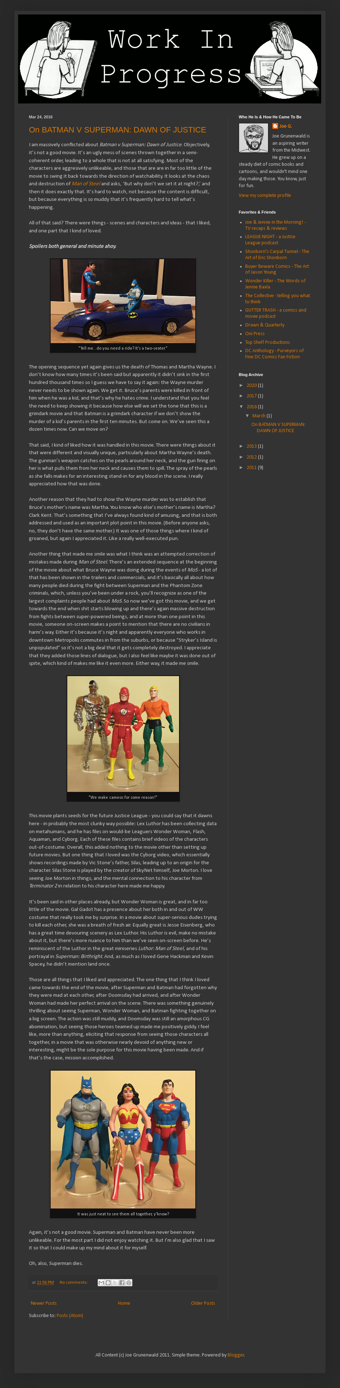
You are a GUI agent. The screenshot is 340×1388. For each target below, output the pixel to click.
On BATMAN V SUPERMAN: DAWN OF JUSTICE (117, 129)
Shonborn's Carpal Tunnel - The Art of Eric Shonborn (277, 255)
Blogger (236, 1355)
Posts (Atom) (70, 1316)
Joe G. (286, 126)
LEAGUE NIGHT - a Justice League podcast (270, 240)
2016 (252, 407)
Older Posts (203, 1303)
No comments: (74, 1283)
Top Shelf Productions (267, 342)
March (259, 416)
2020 (252, 385)
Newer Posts (44, 1303)
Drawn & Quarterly (264, 325)
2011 (252, 468)
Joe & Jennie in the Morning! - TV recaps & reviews (275, 225)
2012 (252, 457)
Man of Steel (86, 184)
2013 (252, 446)
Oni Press (255, 334)
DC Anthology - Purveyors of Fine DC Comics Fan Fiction (274, 354)
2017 (252, 396)
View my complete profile (265, 195)
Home (124, 1303)
